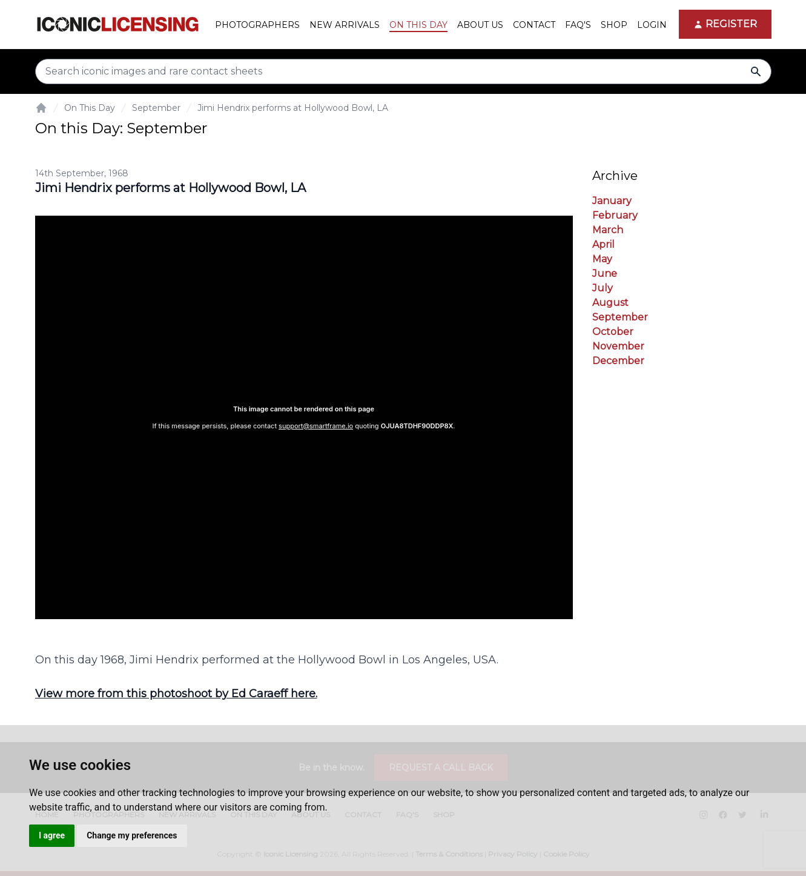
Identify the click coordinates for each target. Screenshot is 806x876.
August (610, 302)
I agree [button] (52, 835)
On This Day (89, 107)
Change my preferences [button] (132, 835)
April (603, 244)
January (612, 201)
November (618, 346)
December (618, 361)
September (156, 107)
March (607, 230)
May (602, 259)
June (604, 273)
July (602, 288)
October (612, 331)
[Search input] (403, 71)
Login (652, 24)
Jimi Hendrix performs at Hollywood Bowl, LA (292, 107)
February (615, 215)
